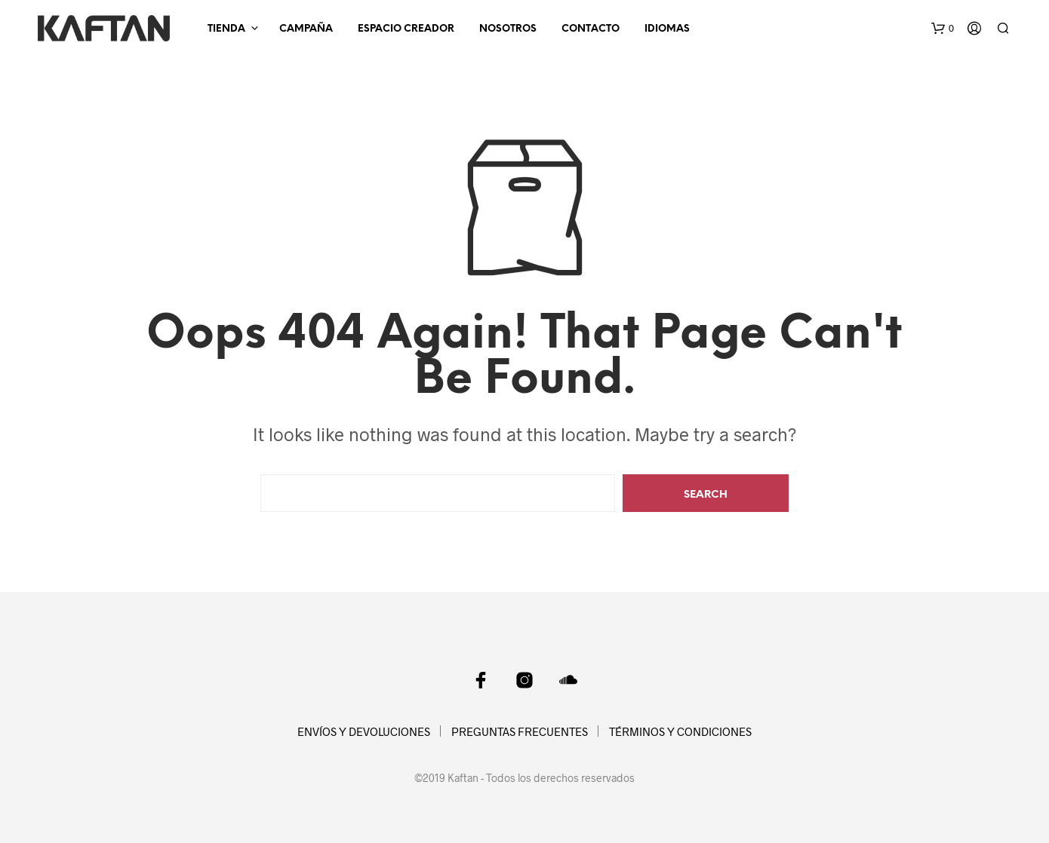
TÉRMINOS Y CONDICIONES (680, 731)
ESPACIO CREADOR (406, 29)
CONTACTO (590, 29)
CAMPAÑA (306, 29)
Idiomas (667, 29)
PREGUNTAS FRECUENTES (519, 731)
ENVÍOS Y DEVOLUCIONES (363, 731)
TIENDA (226, 29)
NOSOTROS (508, 29)
